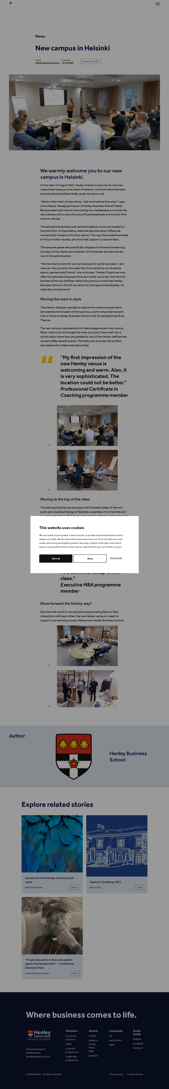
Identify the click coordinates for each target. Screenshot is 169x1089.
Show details (116, 558)
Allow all (56, 558)
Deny (90, 558)
